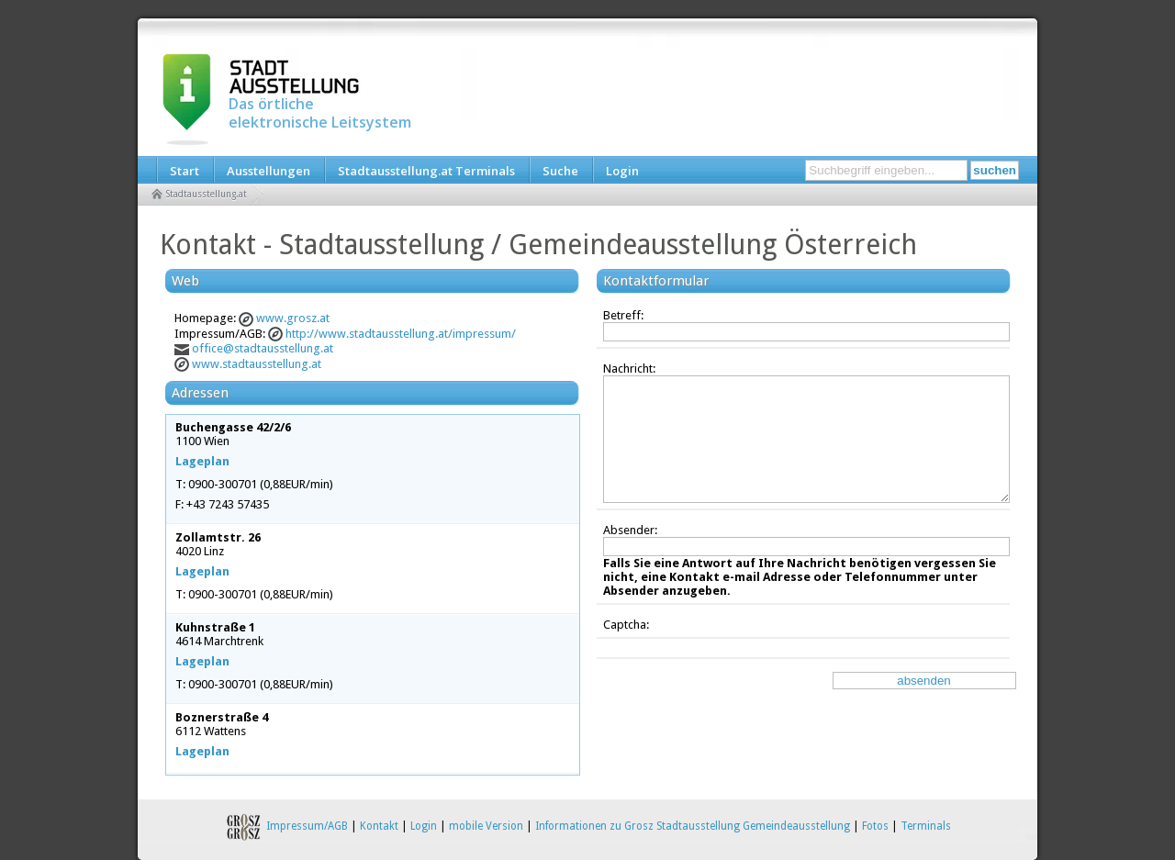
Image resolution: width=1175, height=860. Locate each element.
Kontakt (379, 826)
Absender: (630, 530)
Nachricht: (629, 368)
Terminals (926, 826)
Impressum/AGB (307, 826)
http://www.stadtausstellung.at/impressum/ (400, 334)
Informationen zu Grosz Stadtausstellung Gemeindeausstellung (692, 826)
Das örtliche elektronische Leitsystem (320, 113)
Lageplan (202, 461)
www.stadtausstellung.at (256, 364)
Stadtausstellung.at (206, 194)
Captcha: (626, 624)
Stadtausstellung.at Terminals (426, 170)
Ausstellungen (268, 170)
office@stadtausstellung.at (262, 348)
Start (184, 170)
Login (622, 170)
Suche (560, 170)
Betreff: (623, 315)
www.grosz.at (293, 318)
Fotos (875, 826)
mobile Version (486, 826)
